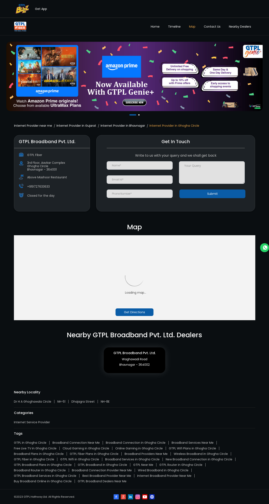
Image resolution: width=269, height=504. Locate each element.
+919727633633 (38, 186)
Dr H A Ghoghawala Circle (32, 401)
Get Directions (134, 312)
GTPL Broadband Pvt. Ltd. (134, 353)
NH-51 (61, 401)
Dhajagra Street (83, 401)
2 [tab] (139, 115)
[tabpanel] (134, 76)
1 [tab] (130, 115)
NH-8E (105, 401)
